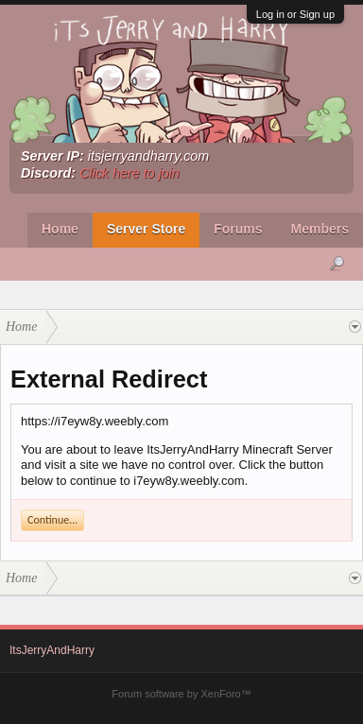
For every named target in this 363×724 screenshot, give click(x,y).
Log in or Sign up (295, 14)
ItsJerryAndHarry (52, 650)
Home (60, 228)
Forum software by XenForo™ (181, 693)
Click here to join (129, 173)
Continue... (52, 519)
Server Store (146, 228)
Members (320, 228)
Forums (238, 228)
